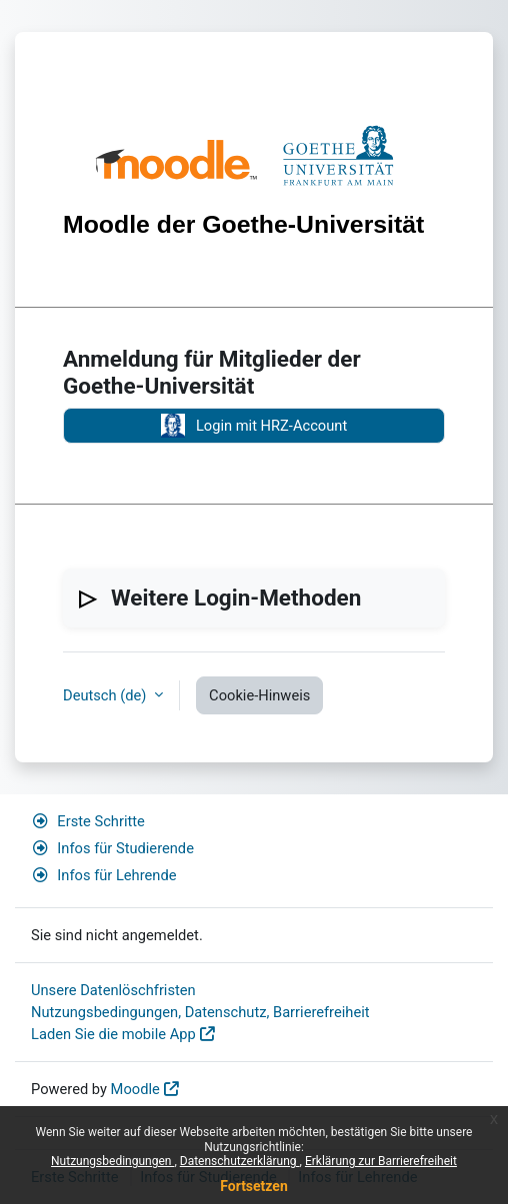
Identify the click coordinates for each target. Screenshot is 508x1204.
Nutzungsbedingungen (112, 1161)
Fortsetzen (254, 1186)
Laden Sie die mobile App (113, 1034)
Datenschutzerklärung (240, 1161)
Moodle (135, 1089)
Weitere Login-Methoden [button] (236, 597)
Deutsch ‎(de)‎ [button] (106, 695)
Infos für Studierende (112, 848)
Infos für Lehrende (103, 875)
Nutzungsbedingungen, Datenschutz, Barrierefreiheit (200, 1012)
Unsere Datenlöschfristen (113, 990)
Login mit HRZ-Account (254, 426)
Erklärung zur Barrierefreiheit (381, 1161)
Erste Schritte (88, 821)
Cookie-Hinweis (259, 695)
